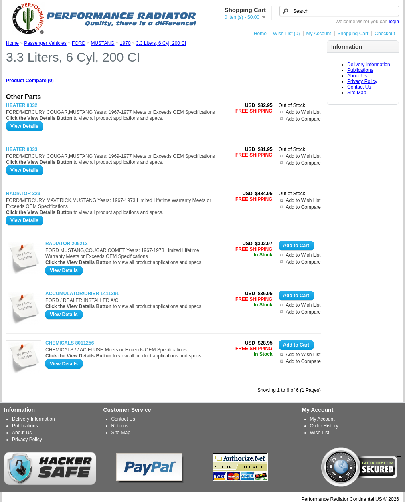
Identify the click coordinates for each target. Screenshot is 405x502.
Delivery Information (368, 64)
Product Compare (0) (30, 80)
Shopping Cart (353, 33)
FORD (78, 43)
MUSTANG (102, 43)
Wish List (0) (286, 33)
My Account (318, 33)
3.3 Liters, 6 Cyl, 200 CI (161, 43)
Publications (360, 70)
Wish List (320, 432)
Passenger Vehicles (45, 43)
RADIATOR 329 (23, 193)
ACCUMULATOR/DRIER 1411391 (82, 293)
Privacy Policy (362, 81)
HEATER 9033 (21, 149)
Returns (119, 426)
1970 (125, 43)
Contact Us (359, 87)
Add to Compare (303, 119)
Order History (324, 426)
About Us (357, 76)
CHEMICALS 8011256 (69, 343)
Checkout (385, 33)
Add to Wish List (303, 112)
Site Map (356, 92)
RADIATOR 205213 (66, 243)
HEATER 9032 (21, 105)
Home (260, 33)
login (394, 21)
